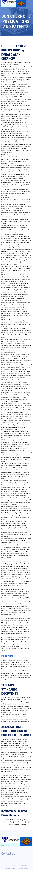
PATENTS (7, 656)
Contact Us (8, 853)
